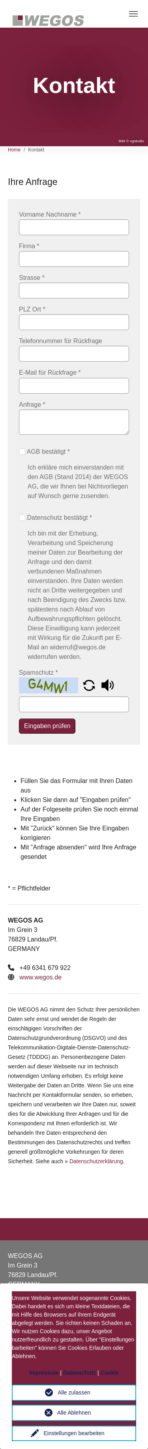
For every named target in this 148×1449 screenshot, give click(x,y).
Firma (29, 246)
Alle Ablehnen (74, 1412)
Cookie (110, 1373)
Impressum (44, 1373)
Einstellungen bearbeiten (73, 1433)
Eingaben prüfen (47, 726)
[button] (90, 684)
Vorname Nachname (50, 214)
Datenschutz (79, 1373)
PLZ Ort (32, 309)
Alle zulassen (74, 1392)
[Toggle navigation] (133, 14)
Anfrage (32, 404)
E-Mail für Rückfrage (50, 372)
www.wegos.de (40, 977)
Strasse (32, 277)
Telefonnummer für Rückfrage (60, 341)
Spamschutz (38, 672)
